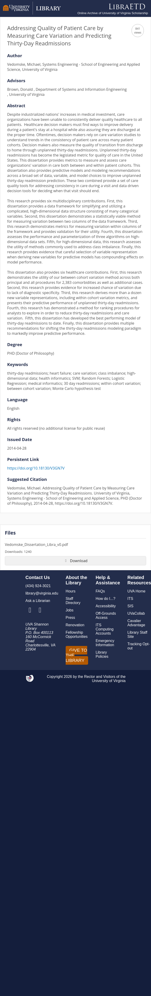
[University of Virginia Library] (32, 13)
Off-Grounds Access (106, 615)
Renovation (75, 625)
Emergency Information (105, 643)
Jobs (70, 610)
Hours (71, 591)
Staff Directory (73, 601)
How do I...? (105, 599)
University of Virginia (109, 681)
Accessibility (106, 606)
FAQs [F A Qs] (100, 591)
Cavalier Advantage (136, 623)
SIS (130, 606)
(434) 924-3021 (38, 586)
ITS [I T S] (130, 599)
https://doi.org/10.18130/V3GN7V (36, 468)
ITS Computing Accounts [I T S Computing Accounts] (104, 629)
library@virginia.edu (41, 593)
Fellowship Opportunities (77, 634)
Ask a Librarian (37, 601)
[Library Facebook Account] (39, 610)
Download (76, 560)
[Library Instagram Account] (29, 610)
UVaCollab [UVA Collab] (136, 613)
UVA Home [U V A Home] (136, 591)
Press (70, 618)
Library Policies (102, 654)
